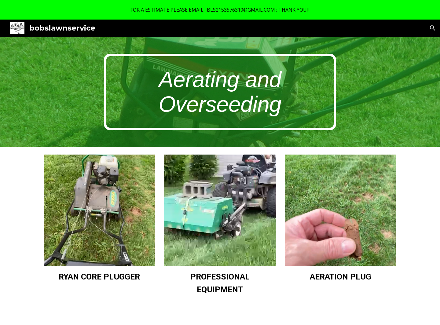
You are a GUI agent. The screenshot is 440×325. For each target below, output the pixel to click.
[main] (220, 92)
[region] (220, 10)
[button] (432, 28)
